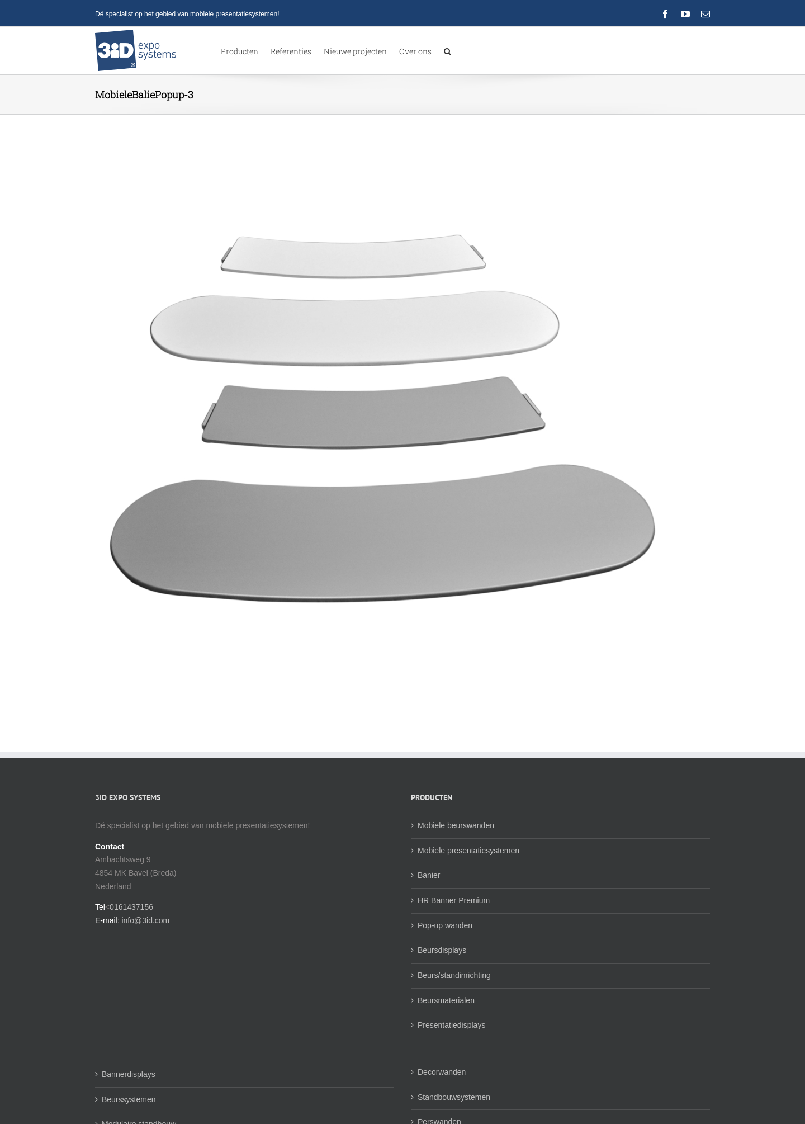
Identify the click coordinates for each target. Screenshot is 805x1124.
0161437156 (131, 935)
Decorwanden (442, 1100)
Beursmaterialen (446, 1028)
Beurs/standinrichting (454, 1003)
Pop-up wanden (445, 954)
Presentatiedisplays (451, 1053)
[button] (447, 50)
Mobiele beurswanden (456, 853)
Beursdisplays (442, 978)
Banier (429, 903)
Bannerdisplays (128, 1102)
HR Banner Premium (454, 928)
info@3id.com (145, 948)
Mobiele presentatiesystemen (468, 879)
